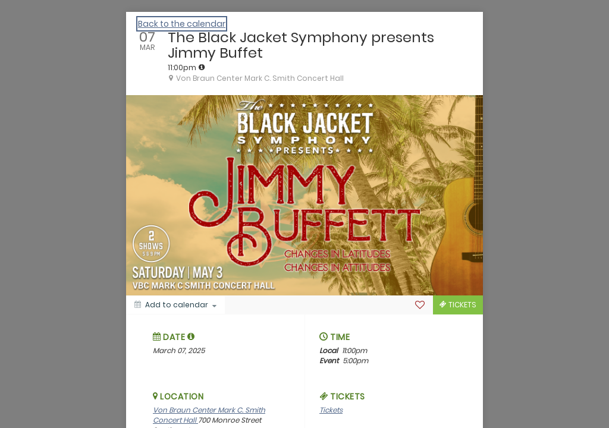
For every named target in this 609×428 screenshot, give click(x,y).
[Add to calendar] (175, 305)
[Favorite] (420, 305)
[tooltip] (202, 67)
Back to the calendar (181, 24)
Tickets (331, 410)
